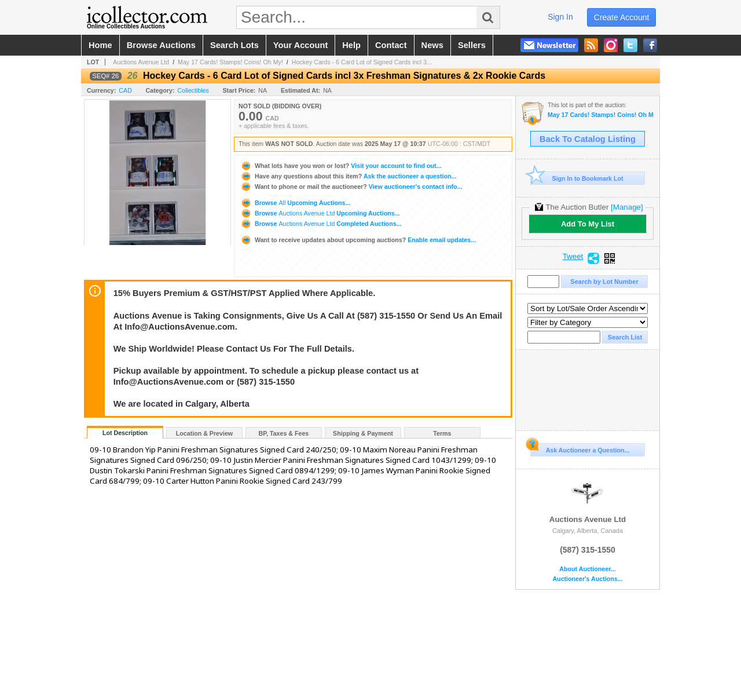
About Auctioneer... (587, 569)
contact (391, 45)
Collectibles (193, 90)
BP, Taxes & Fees (284, 433)
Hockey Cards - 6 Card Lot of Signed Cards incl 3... (362, 62)
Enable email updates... (358, 239)
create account (622, 17)
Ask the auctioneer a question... (348, 176)
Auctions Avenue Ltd (141, 62)
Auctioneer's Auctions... (587, 579)
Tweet (573, 257)
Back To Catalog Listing (588, 139)
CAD (125, 90)
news (432, 45)
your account (300, 45)
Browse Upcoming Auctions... (295, 202)
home (100, 45)
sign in (560, 16)
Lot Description (125, 432)
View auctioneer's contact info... (351, 186)
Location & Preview (204, 433)
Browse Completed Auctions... (320, 223)
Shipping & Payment (363, 433)
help (351, 45)
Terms (442, 433)
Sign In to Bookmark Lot (576, 178)
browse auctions (161, 45)
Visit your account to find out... (340, 165)
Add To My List (587, 224)
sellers (472, 45)
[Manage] (626, 207)
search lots (234, 45)
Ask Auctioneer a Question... (579, 448)
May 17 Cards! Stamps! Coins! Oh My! (230, 62)
